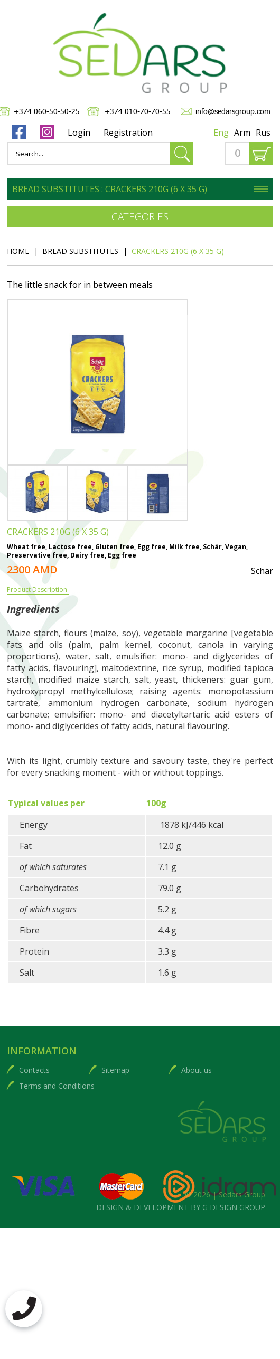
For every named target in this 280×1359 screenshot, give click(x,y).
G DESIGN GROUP (233, 1207)
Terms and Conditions (57, 1086)
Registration (128, 132)
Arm (242, 132)
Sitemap (115, 1070)
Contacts (34, 1070)
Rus (263, 132)
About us (196, 1070)
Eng (221, 132)
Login (79, 132)
